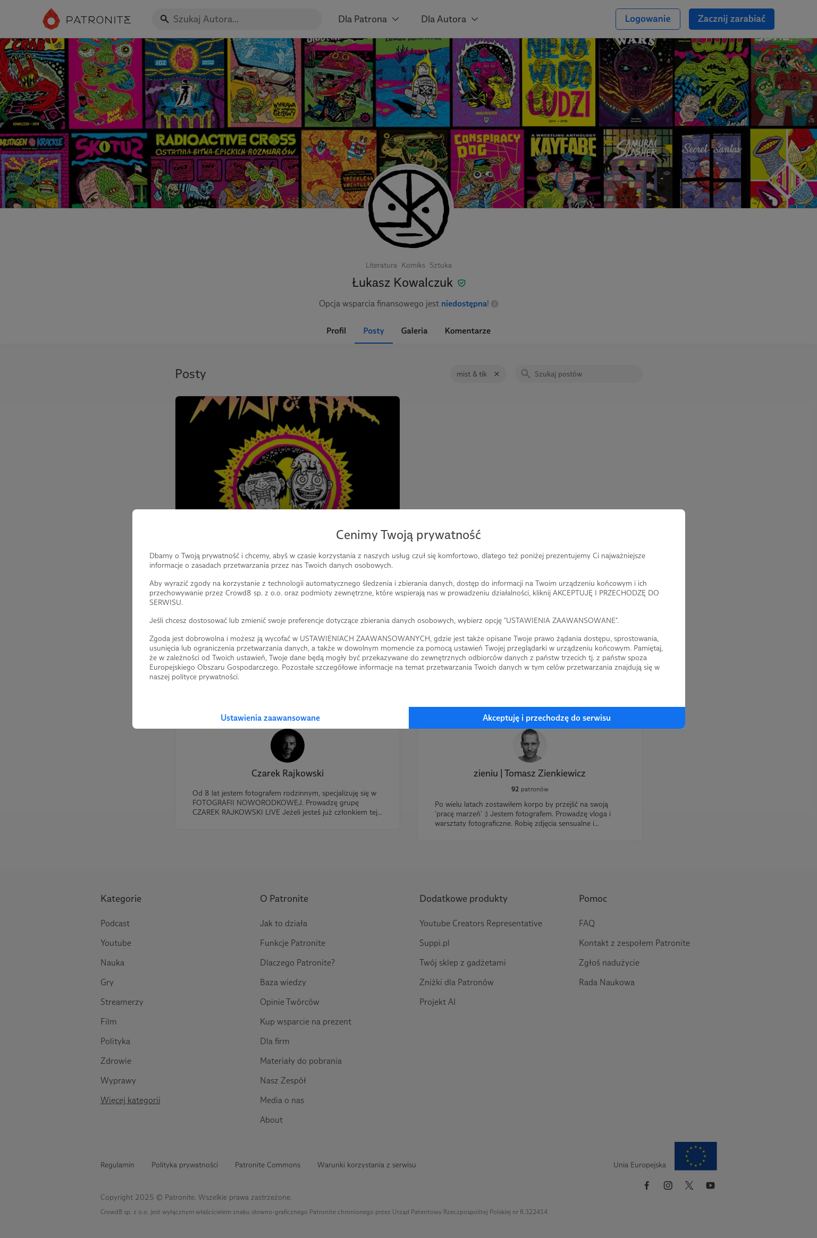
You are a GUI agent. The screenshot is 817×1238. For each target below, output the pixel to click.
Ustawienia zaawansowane (270, 717)
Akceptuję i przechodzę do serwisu (547, 717)
